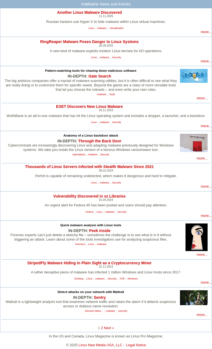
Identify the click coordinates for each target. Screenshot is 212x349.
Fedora (89, 212)
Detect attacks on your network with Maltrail (91, 292)
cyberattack (78, 154)
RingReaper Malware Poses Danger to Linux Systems (89, 41)
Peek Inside (99, 230)
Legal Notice (136, 345)
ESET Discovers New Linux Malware (89, 106)
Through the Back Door (99, 141)
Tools (112, 94)
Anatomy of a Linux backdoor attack (90, 135)
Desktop (79, 278)
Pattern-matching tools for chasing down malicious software (91, 70)
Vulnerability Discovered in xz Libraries (89, 196)
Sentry (100, 297)
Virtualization (117, 28)
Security (116, 57)
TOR (122, 278)
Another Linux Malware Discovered (89, 12)
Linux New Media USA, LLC (101, 345)
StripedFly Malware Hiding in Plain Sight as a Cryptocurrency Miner (89, 263)
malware (102, 28)
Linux (91, 28)
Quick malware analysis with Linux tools (90, 225)
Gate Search (99, 76)
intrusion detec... (94, 311)
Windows (132, 278)
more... (206, 32)
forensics (80, 244)
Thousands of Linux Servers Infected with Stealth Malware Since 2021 (89, 166)
